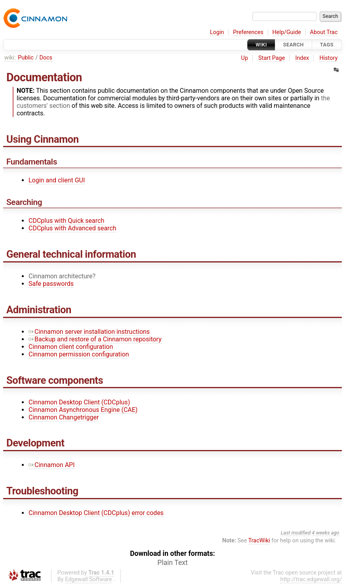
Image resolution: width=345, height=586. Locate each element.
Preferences (248, 32)
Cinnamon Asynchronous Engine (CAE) (83, 410)
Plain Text (172, 563)
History (328, 58)
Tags (327, 45)
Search (293, 45)
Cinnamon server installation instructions (89, 331)
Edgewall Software (88, 579)
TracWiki (259, 540)
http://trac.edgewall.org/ (311, 579)
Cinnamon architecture (61, 276)
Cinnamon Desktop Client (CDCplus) (79, 402)
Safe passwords (51, 283)
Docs (45, 57)
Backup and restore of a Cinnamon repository (95, 339)
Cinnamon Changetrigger (64, 417)
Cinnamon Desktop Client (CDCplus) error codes (96, 513)
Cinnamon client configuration (71, 346)
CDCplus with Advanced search (72, 228)
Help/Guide (287, 32)
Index (302, 58)
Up (244, 58)
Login (217, 32)
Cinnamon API (52, 465)
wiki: (10, 57)
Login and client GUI (57, 180)
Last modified (296, 533)
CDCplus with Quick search (66, 220)
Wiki (261, 45)
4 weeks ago (325, 533)
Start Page (271, 58)
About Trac (324, 32)
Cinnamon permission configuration (79, 354)
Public (26, 57)
